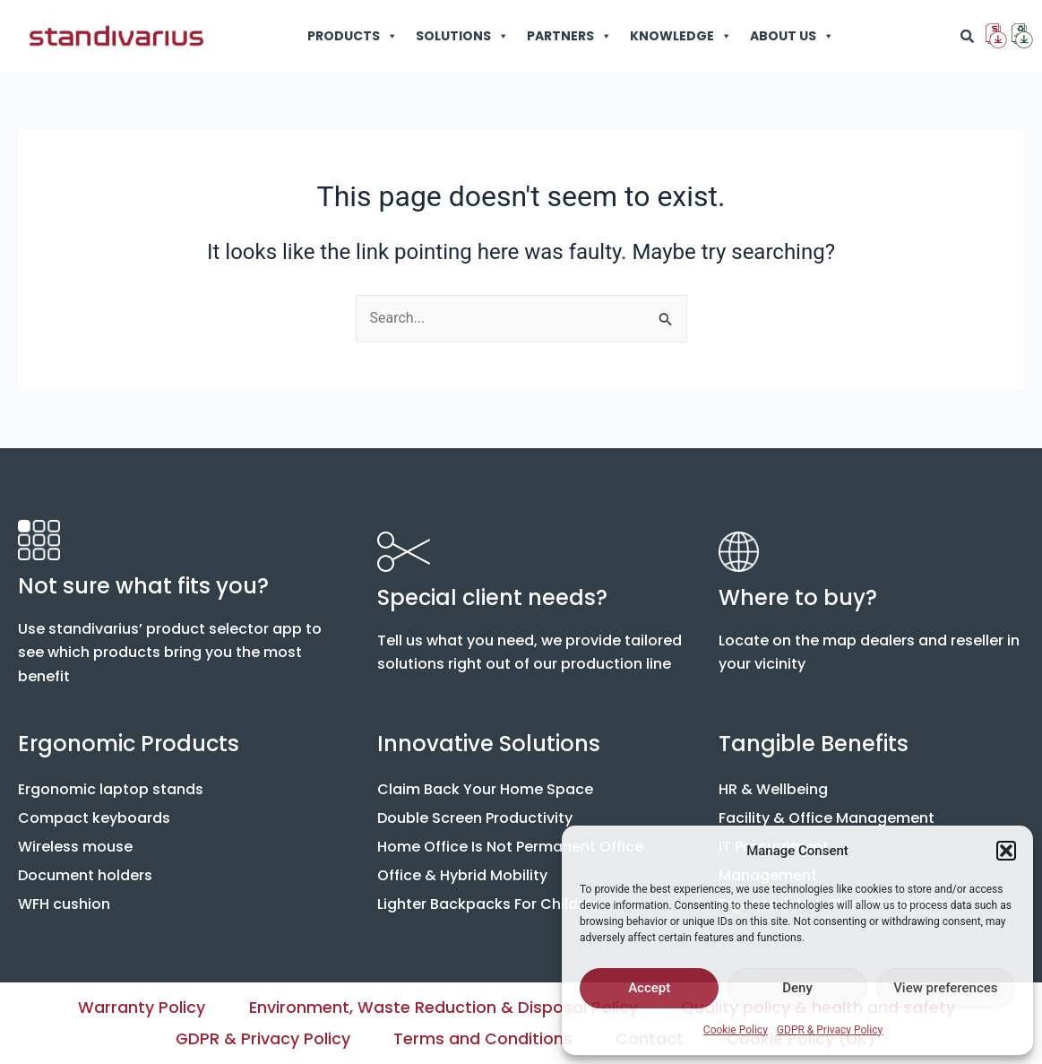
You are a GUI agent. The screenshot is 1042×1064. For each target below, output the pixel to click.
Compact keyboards (94, 817)
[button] (1006, 851)
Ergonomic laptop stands (110, 788)
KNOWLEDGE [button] (681, 36)
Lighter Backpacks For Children (489, 903)
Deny (797, 988)
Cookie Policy (735, 1030)
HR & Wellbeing (773, 788)
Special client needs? (492, 596)
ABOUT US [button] (792, 36)
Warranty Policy (140, 1006)
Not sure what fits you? (143, 585)
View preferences (945, 988)
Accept (649, 988)
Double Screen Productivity (475, 817)
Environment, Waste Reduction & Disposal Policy (443, 1006)
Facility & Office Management (826, 817)
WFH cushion (64, 903)
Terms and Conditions (483, 1038)
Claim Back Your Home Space (485, 788)
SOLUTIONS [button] (462, 36)
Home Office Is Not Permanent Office (510, 845)
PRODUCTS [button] (352, 36)
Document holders (85, 874)
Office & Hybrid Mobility (462, 874)
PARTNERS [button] (569, 36)
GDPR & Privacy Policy (830, 1030)
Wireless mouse (75, 845)
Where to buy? (798, 596)
